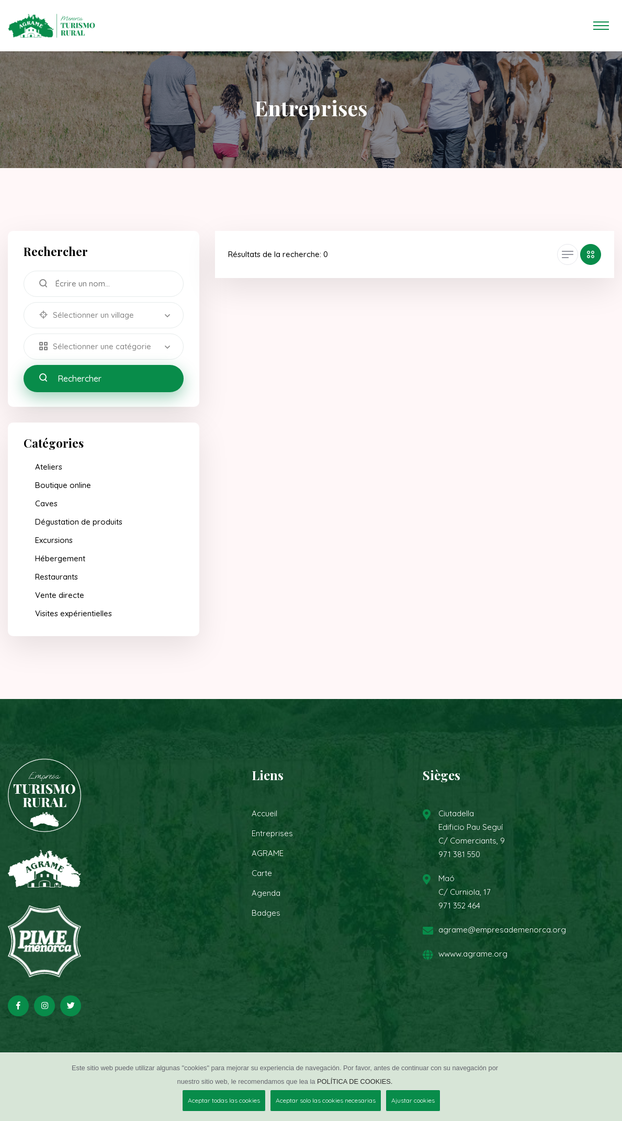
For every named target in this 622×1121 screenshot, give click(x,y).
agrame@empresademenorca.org (502, 930)
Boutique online (63, 485)
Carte (262, 873)
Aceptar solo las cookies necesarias (326, 1100)
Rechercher (70, 378)
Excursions (54, 540)
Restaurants (56, 577)
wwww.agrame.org (472, 954)
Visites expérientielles (73, 613)
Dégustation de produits (78, 522)
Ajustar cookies (413, 1100)
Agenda (266, 893)
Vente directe (59, 595)
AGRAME (268, 853)
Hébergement (60, 558)
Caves (46, 503)
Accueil (264, 813)
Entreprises (272, 833)
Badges (266, 913)
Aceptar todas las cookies (224, 1100)
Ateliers (48, 467)
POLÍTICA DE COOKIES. (354, 1081)
